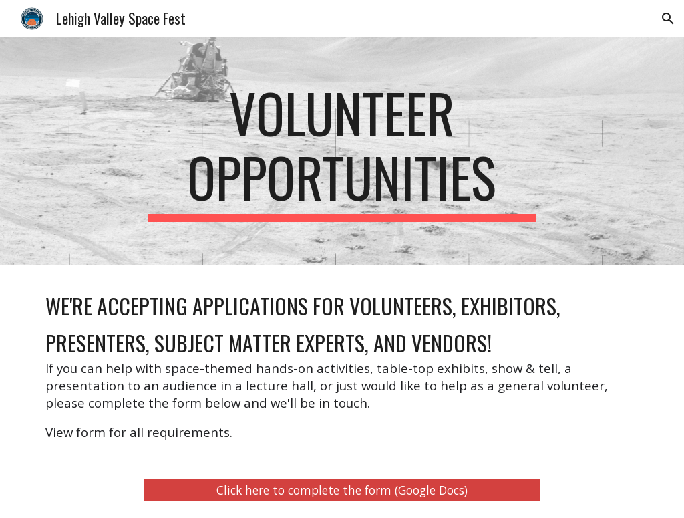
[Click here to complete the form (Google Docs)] (342, 490)
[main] (341, 151)
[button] (668, 19)
